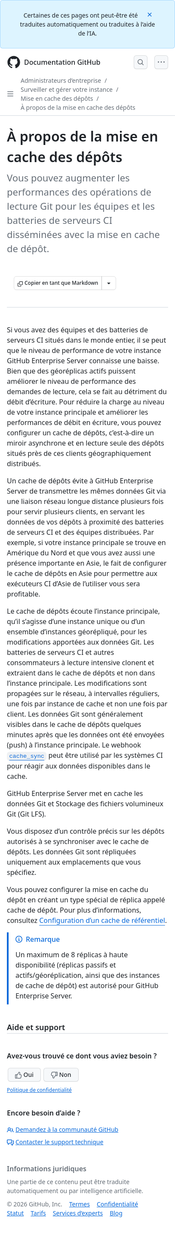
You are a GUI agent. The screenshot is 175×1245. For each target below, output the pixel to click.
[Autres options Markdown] (108, 283)
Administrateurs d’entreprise (61, 80)
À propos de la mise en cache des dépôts (78, 107)
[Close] (150, 14)
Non (61, 1074)
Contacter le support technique (55, 1142)
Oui (24, 1074)
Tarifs (38, 1213)
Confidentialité (117, 1204)
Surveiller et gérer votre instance (67, 89)
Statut (15, 1213)
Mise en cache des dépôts (57, 98)
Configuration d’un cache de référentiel (102, 920)
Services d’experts (78, 1213)
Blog (116, 1213)
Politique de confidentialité (39, 1090)
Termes (79, 1204)
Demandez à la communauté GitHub (62, 1129)
